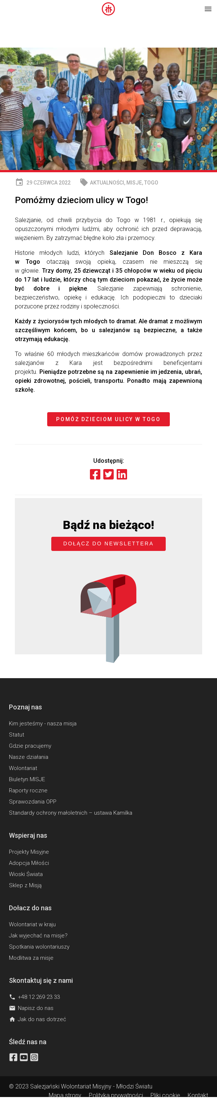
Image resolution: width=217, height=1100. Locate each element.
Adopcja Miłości (29, 863)
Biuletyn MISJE (27, 779)
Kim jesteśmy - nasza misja (43, 723)
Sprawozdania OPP (32, 801)
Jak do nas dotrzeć (37, 1019)
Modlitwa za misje (31, 958)
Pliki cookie (165, 1095)
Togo (151, 183)
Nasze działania (28, 757)
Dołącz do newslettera (108, 543)
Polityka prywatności (116, 1095)
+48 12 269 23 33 (34, 997)
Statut (16, 734)
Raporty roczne (28, 790)
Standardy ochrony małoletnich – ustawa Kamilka (70, 812)
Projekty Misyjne (29, 852)
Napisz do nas (31, 1008)
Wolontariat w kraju (32, 924)
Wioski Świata (26, 874)
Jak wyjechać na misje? (38, 935)
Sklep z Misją (25, 885)
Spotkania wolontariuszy (39, 946)
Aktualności (107, 183)
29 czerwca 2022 (43, 182)
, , (119, 182)
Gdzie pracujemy (30, 746)
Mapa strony (65, 1095)
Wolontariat (23, 768)
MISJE (134, 183)
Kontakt (198, 1095)
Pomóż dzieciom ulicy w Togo (108, 419)
